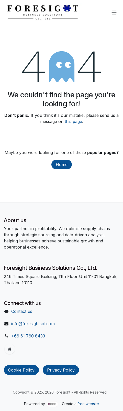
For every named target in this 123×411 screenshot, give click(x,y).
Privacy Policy (61, 370)
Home (62, 164)
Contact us (21, 311)
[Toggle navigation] (114, 12)
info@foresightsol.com (33, 323)
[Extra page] (10, 349)
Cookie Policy (21, 370)
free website (88, 404)
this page (73, 121)
